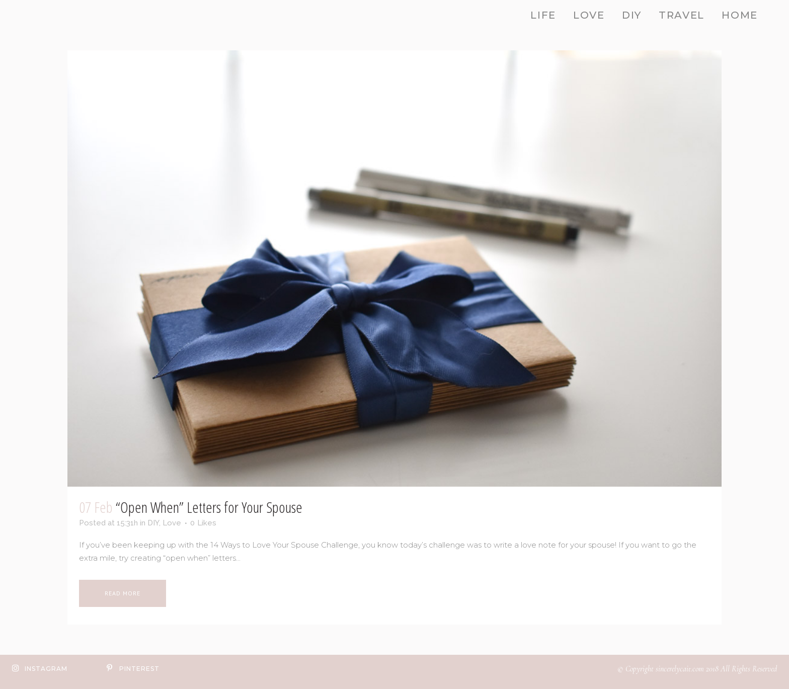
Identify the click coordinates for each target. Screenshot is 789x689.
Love (172, 522)
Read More (122, 593)
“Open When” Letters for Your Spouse (209, 507)
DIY (153, 522)
